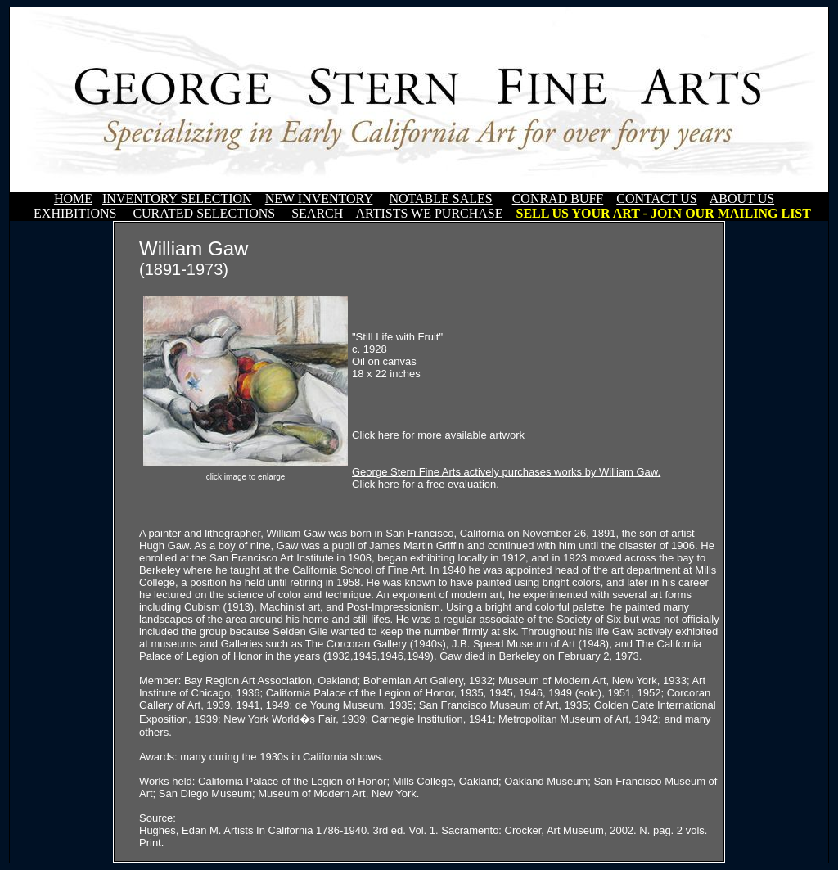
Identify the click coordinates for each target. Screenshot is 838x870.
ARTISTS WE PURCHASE (428, 213)
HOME (73, 198)
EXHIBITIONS (75, 213)
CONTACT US (656, 198)
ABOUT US (742, 198)
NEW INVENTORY (319, 198)
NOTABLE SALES (440, 198)
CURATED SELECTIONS (204, 213)
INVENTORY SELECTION (177, 198)
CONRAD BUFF (558, 198)
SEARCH (318, 213)
